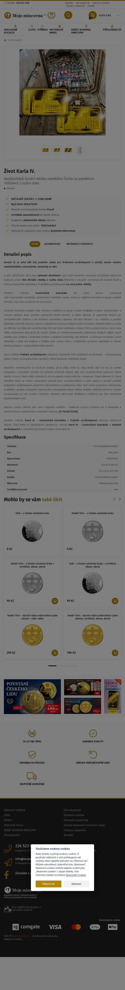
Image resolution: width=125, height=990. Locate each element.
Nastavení (76, 884)
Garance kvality (93, 741)
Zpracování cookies (76, 875)
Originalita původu (32, 763)
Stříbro (42, 28)
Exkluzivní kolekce (15, 29)
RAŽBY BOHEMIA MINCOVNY (86, 29)
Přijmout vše (48, 884)
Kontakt (91, 6)
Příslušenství (112, 28)
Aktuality (69, 3)
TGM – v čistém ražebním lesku (32, 513)
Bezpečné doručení (32, 784)
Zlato (32, 28)
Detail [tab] (34, 244)
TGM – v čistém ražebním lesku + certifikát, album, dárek (92, 565)
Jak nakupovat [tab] (52, 244)
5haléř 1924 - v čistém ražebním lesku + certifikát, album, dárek (32, 565)
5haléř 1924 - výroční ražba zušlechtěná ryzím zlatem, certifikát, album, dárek (93, 617)
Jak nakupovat (82, 3)
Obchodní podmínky (76, 820)
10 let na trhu (32, 741)
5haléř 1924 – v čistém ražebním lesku (92, 513)
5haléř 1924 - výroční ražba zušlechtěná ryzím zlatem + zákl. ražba (32, 617)
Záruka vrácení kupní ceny (93, 763)
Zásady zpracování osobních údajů (84, 825)
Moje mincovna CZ (21, 936)
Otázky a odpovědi (75, 6)
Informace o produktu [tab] (80, 244)
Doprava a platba (100, 3)
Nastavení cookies (13, 939)
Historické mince (59, 29)
